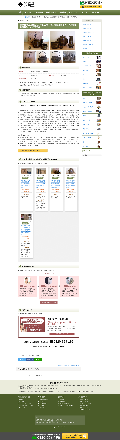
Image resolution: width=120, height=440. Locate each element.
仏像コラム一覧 (87, 28)
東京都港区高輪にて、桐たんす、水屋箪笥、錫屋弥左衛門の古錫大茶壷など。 (70, 183)
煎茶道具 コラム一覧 (88, 32)
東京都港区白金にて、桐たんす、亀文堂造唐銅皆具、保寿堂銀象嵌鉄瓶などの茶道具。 (55, 183)
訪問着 (84, 61)
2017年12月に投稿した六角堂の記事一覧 (68, 365)
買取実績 (27, 17)
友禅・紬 (85, 70)
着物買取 (62, 399)
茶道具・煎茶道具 (87, 111)
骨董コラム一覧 (87, 40)
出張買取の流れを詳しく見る (48, 302)
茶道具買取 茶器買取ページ (30, 150)
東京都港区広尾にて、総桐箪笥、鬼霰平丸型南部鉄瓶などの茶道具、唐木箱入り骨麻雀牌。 (25, 230)
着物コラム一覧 (87, 24)
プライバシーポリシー (25, 403)
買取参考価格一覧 (64, 403)
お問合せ (42, 405)
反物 (84, 79)
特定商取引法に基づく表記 (26, 405)
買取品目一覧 (92, 53)
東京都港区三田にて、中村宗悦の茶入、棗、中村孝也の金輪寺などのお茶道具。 (40, 183)
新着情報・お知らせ (88, 44)
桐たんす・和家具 (87, 102)
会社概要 (21, 401)
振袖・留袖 (86, 57)
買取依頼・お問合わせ (62, 333)
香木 (84, 142)
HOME (21, 17)
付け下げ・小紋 (87, 65)
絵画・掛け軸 (86, 120)
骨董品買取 (63, 401)
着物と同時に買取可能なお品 (92, 93)
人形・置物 (86, 129)
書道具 (84, 115)
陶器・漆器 (86, 124)
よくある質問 (43, 403)
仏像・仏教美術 (87, 137)
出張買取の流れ (44, 399)
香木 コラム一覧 (87, 36)
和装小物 (85, 83)
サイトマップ (22, 407)
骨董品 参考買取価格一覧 (66, 405)
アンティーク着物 (87, 87)
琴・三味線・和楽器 (88, 133)
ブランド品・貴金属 (88, 107)
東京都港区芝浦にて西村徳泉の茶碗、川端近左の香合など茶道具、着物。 (25, 183)
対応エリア (42, 401)
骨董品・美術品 (87, 98)
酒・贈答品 (86, 146)
